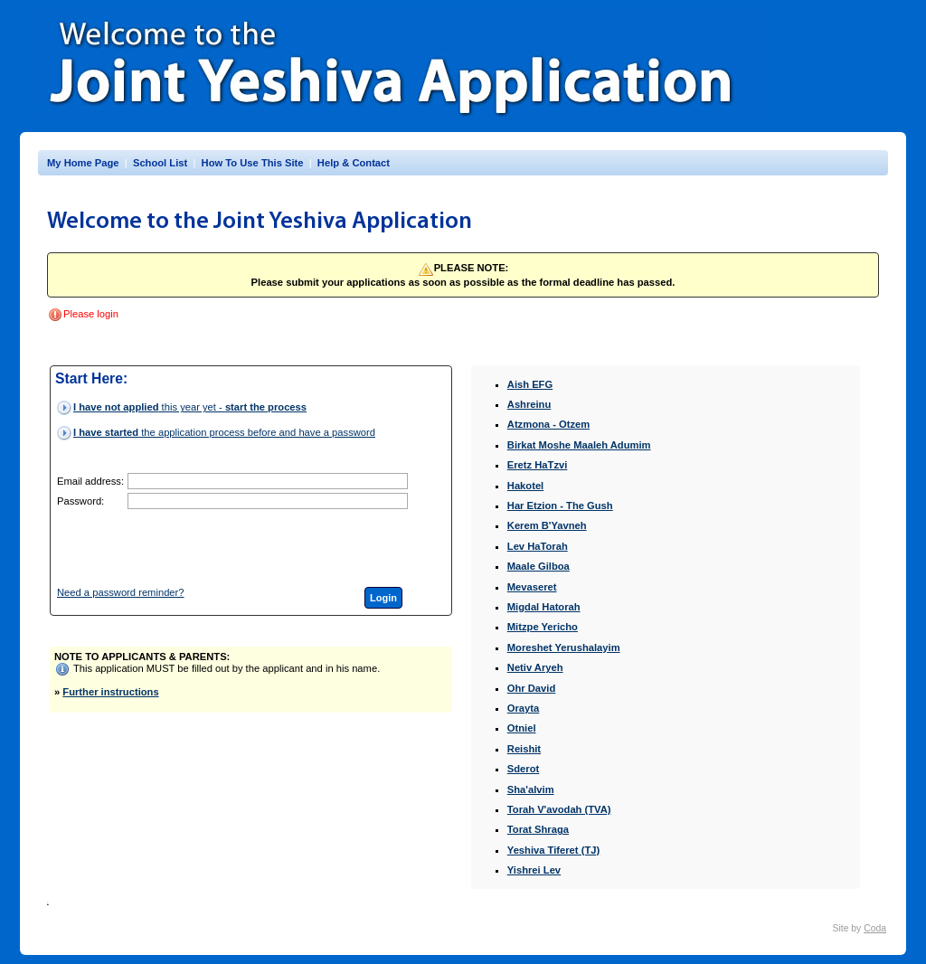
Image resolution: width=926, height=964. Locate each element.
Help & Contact (353, 162)
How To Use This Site (253, 162)
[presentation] (265, 548)
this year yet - (190, 407)
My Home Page (83, 162)
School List (160, 162)
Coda (875, 928)
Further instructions (110, 691)
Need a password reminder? (120, 592)
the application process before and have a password (224, 432)
